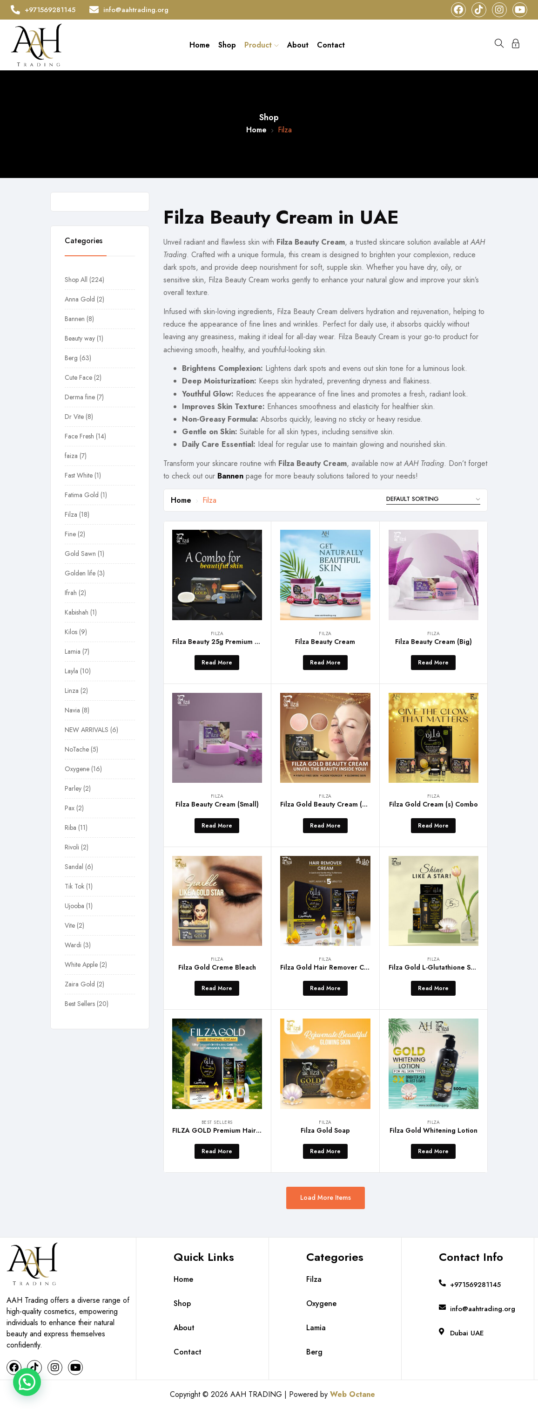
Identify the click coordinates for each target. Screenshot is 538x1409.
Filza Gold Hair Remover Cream (330, 967)
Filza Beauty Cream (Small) (217, 804)
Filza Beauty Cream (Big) (433, 641)
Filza (217, 633)
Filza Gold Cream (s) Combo (433, 804)
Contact (331, 45)
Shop (227, 45)
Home (199, 45)
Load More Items (325, 1197)
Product (261, 45)
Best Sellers (217, 1122)
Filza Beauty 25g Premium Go (218, 641)
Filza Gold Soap (325, 1130)
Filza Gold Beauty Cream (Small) (330, 804)
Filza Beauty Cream (325, 641)
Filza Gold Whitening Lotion (433, 1130)
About (298, 45)
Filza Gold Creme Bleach (217, 967)
